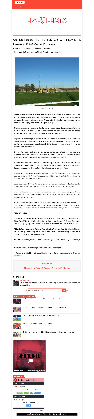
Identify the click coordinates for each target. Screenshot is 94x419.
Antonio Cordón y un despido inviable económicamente (44, 307)
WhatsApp (18, 256)
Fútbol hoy (41, 410)
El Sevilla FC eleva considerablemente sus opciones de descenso (48, 332)
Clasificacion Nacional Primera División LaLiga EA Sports (47, 414)
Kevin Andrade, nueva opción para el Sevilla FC (41, 315)
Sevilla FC (46, 253)
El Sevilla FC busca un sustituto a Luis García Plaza (43, 299)
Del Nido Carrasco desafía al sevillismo (38, 324)
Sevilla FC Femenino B (44, 48)
